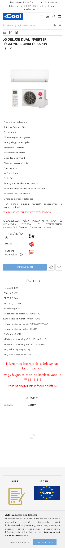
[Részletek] (10, 32)
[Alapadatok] (4, 32)
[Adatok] (16, 32)
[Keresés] (54, 16)
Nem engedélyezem (20, 542)
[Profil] (48, 16)
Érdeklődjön (24, 267)
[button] (51, 267)
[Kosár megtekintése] (59, 16)
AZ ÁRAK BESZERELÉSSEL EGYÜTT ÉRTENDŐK (27, 212)
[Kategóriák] (42, 16)
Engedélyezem (45, 542)
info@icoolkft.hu (46, 386)
